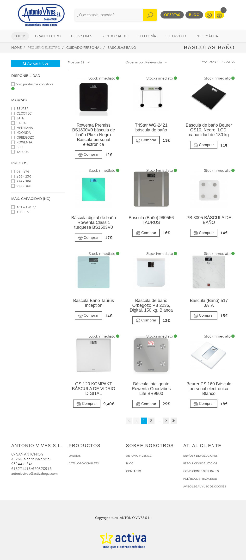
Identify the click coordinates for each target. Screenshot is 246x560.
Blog (194, 14)
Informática (207, 36)
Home (16, 47)
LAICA (18, 123)
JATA (17, 118)
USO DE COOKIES (214, 486)
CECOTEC (21, 113)
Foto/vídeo (176, 36)
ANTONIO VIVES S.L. (139, 455)
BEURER (19, 109)
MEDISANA (22, 128)
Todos (20, 36)
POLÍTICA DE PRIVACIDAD (200, 478)
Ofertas (172, 14)
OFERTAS (75, 455)
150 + (18, 212)
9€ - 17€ (20, 172)
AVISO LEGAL (192, 486)
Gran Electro (48, 36)
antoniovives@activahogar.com (34, 474)
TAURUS (20, 152)
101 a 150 (21, 207)
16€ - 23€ (21, 176)
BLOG (130, 463)
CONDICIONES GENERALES (201, 471)
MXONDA (21, 133)
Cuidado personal (83, 47)
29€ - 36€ (21, 186)
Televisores (81, 36)
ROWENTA (21, 142)
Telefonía (147, 36)
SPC (17, 147)
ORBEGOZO (22, 137)
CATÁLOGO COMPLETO (84, 463)
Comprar (88, 154)
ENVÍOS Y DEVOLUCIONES (200, 455)
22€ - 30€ (21, 181)
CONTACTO (133, 471)
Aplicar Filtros (36, 63)
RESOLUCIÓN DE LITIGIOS (200, 463)
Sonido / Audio (115, 36)
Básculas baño (121, 47)
